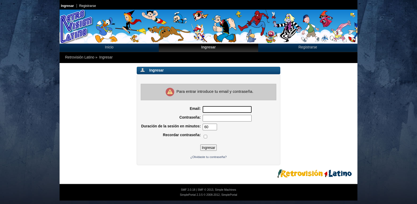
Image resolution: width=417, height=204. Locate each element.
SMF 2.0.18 (188, 189)
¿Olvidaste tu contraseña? (208, 157)
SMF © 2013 (205, 189)
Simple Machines (225, 189)
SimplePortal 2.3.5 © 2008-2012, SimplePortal (208, 194)
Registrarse (87, 6)
